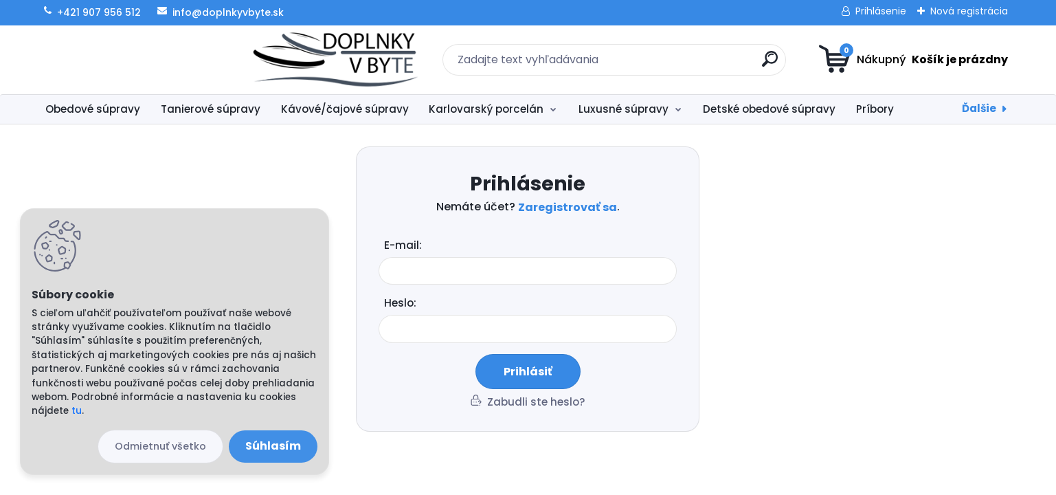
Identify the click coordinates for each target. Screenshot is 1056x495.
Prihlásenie (880, 11)
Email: (533, 246)
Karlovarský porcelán (486, 109)
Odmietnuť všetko (160, 446)
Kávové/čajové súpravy (345, 109)
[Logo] (121, 59)
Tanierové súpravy (210, 109)
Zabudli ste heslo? (536, 402)
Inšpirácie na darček (969, 109)
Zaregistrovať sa (567, 207)
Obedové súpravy (92, 109)
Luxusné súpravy (623, 109)
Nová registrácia (969, 11)
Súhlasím (273, 446)
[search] (662, 64)
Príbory (875, 109)
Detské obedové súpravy (769, 109)
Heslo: (400, 303)
